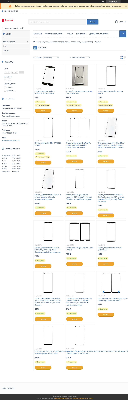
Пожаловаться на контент (62, 398)
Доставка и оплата (98, 34)
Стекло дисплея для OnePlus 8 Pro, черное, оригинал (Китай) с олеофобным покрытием (48, 197)
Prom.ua (73, 396)
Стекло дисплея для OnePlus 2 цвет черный (79, 249)
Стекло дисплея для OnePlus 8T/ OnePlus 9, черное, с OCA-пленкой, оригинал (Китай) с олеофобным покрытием (111, 198)
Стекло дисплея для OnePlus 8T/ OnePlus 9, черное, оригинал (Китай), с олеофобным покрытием (48, 250)
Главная (37, 34)
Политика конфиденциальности (82, 398)
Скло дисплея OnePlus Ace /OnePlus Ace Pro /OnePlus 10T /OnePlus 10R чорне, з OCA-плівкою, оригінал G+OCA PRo (80, 352)
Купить (43, 111)
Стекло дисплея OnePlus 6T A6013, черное (48, 144)
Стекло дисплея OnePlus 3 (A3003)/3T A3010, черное (45, 92)
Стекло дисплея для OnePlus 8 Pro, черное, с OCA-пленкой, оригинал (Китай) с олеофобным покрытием (111, 145)
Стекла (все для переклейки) (82, 42)
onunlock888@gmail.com (11, 140)
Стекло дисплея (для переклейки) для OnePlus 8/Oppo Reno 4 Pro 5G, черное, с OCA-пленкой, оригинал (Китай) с (48, 301)
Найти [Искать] (92, 22)
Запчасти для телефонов (60, 42)
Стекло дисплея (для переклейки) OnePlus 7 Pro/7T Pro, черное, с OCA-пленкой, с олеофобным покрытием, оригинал (79, 301)
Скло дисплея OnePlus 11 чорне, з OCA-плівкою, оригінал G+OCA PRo (111, 299)
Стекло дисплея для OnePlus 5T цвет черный (110, 249)
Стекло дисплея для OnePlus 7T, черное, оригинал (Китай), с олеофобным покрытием (78, 145)
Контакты (81, 34)
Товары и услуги (9, 42)
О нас (5, 46)
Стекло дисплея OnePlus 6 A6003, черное (110, 92)
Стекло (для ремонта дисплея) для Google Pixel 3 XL (79, 92)
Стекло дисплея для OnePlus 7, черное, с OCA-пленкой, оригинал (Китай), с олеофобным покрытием (79, 197)
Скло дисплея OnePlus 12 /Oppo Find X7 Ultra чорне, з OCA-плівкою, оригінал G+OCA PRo (48, 352)
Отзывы (6, 50)
